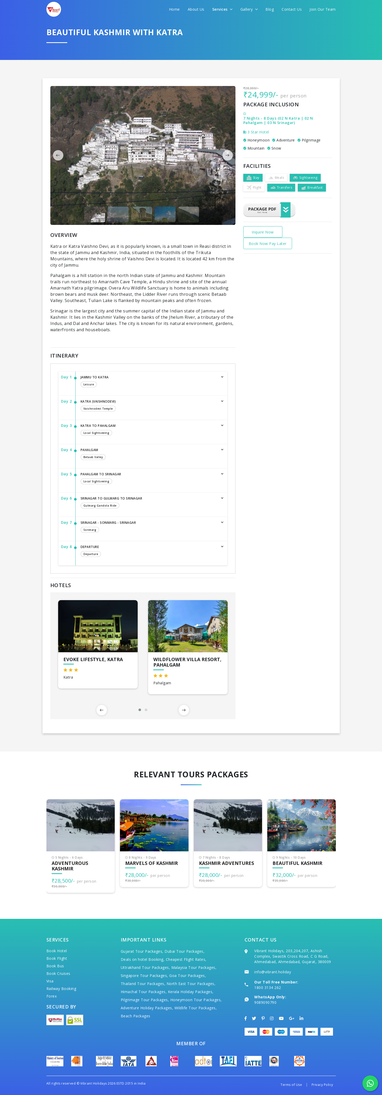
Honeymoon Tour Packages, (196, 999)
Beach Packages (135, 1015)
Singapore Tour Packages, (144, 975)
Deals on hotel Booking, (143, 959)
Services (222, 9)
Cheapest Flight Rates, (186, 959)
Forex (51, 996)
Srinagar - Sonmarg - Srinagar (149, 527)
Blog (269, 9)
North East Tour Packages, (191, 983)
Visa (50, 981)
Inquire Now (263, 232)
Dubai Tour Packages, (184, 951)
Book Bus (55, 965)
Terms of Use (291, 1084)
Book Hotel (56, 950)
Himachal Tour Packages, (144, 991)
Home (174, 9)
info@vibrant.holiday (272, 971)
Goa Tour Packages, (187, 975)
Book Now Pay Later (268, 243)
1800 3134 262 (267, 987)
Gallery (249, 9)
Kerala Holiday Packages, (191, 991)
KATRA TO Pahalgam (149, 430)
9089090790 (265, 1002)
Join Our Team (323, 9)
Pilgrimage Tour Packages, (145, 999)
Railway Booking (61, 988)
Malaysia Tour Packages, (194, 967)
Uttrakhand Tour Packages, (145, 967)
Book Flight (56, 958)
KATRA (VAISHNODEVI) (149, 406)
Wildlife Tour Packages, (195, 1007)
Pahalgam (149, 454)
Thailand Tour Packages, (143, 983)
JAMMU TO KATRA (149, 382)
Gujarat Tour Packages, (142, 951)
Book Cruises (58, 973)
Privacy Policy (322, 1084)
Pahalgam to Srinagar (149, 478)
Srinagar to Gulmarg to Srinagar (149, 503)
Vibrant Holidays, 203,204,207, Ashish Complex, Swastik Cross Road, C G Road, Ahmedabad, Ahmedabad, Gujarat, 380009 (292, 956)
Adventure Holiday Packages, (147, 1007)
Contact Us (292, 9)
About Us (196, 9)
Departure (149, 551)
